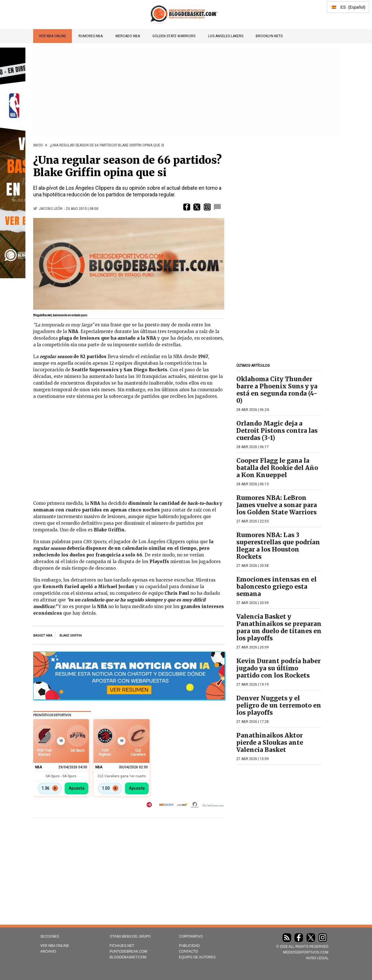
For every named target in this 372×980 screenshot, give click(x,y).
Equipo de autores (197, 957)
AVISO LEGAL (317, 958)
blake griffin (70, 635)
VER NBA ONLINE (52, 36)
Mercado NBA (127, 36)
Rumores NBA (90, 36)
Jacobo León (50, 209)
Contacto (188, 951)
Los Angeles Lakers (225, 36)
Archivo (48, 951)
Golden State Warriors (173, 36)
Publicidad (189, 946)
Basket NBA (42, 635)
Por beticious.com (213, 805)
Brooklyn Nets (269, 36)
